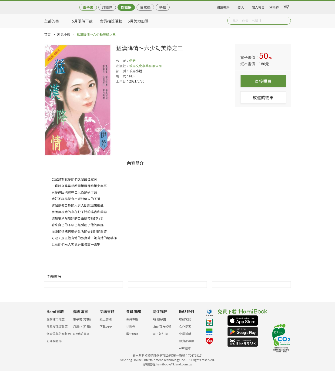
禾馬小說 (63, 34)
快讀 (162, 7)
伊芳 (132, 60)
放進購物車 (263, 97)
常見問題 (132, 333)
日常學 (145, 7)
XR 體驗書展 (81, 333)
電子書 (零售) (82, 319)
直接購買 (263, 81)
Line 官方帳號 (162, 326)
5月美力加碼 (138, 21)
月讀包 (107, 7)
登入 (241, 6)
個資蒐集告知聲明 (59, 333)
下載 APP (106, 326)
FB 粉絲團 (159, 319)
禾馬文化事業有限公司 (145, 65)
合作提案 (185, 326)
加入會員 (258, 6)
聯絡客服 (185, 319)
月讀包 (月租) (82, 326)
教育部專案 (186, 341)
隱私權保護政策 (57, 326)
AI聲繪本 (185, 348)
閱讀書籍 (223, 6)
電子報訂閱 (160, 333)
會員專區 (132, 319)
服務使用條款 (56, 319)
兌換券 (274, 6)
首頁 (47, 34)
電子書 (88, 7)
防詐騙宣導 (54, 341)
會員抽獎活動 (111, 21)
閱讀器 (126, 7)
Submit (287, 20)
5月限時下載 (82, 21)
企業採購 (185, 333)
